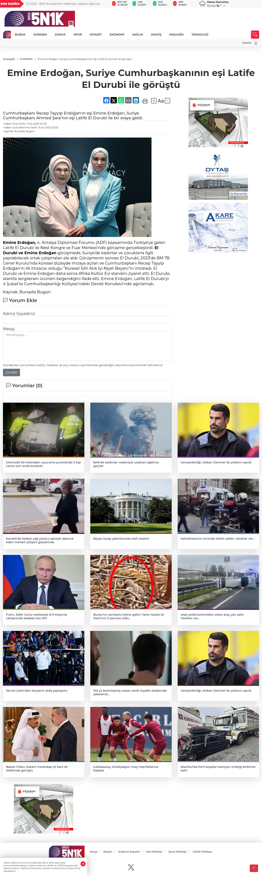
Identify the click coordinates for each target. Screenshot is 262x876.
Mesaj (8, 329)
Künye (93, 851)
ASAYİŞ (156, 34)
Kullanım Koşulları (129, 851)
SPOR (77, 34)
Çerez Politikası (177, 851)
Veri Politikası (154, 851)
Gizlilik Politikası (202, 851)
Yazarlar (247, 42)
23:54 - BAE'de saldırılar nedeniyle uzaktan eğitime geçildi (62, 4)
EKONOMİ (117, 34)
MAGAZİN (176, 34)
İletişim (107, 851)
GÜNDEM (40, 34)
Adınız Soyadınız (19, 313)
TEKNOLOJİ (199, 34)
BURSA (20, 34)
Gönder (11, 372)
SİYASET (96, 34)
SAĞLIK (137, 34)
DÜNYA (60, 34)
